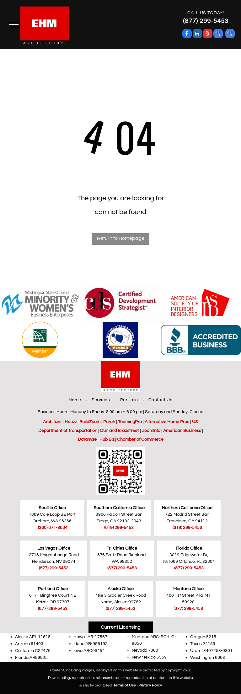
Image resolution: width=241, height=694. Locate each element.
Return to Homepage (120, 238)
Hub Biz (106, 439)
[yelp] (207, 34)
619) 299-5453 (119, 527)
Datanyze (87, 439)
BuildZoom (89, 422)
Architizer (52, 422)
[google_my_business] (218, 34)
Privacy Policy (150, 685)
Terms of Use (124, 685)
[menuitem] (75, 399)
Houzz (71, 422)
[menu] (14, 24)
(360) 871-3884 (52, 527)
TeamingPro (130, 422)
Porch (109, 422)
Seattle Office (52, 508)
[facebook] (187, 34)
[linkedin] (197, 34)
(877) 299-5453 (53, 568)
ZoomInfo (151, 430)
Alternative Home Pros (167, 422)
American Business (182, 430)
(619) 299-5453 (187, 527)
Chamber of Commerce (140, 439)
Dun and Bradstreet (119, 430)
